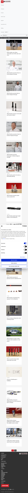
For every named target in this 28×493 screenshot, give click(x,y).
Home (2, 37)
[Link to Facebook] (6, 489)
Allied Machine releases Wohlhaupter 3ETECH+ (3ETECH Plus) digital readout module (13, 422)
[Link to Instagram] (8, 489)
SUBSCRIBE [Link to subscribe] (5, 485)
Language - (4, 32)
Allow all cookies (14, 260)
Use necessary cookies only (14, 266)
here (4, 238)
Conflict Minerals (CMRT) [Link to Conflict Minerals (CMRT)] (4, 472)
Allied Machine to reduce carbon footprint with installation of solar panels (13, 340)
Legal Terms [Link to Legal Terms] (2, 476)
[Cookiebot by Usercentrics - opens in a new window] (22, 226)
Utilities (2, 28)
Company (2, 8)
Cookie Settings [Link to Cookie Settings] (3, 474)
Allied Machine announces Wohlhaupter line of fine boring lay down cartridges (14, 401)
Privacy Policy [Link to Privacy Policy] (3, 478)
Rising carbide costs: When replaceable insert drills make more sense (14, 54)
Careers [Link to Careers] (2, 471)
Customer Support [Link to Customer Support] (3, 456)
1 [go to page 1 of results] (12, 450)
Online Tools (3, 16)
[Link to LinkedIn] (12, 489)
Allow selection (14, 263)
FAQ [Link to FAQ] (1, 459)
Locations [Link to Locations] (2, 477)
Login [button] (1, 35)
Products (2, 5)
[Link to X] (13, 489)
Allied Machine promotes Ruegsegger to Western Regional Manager (13, 156)
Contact (2, 12)
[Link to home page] (7, 1)
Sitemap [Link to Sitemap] (2, 479)
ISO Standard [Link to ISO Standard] (3, 475)
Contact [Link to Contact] (2, 458)
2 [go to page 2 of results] (15, 450)
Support (2, 20)
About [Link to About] (2, 470)
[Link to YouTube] (10, 489)
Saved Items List (3, 24)
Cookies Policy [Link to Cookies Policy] (3, 473)
